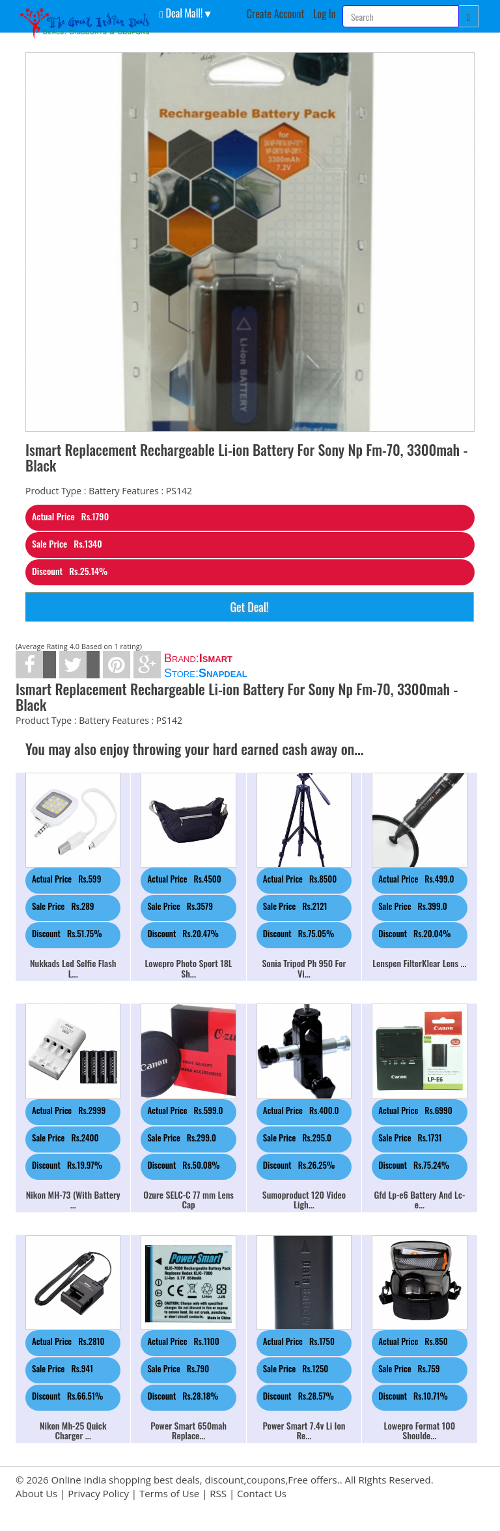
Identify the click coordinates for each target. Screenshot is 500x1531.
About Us (36, 1493)
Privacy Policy (98, 1493)
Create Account (276, 13)
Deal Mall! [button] (181, 12)
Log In (324, 13)
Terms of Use (169, 1493)
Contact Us (261, 1493)
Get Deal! (249, 606)
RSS (218, 1493)
